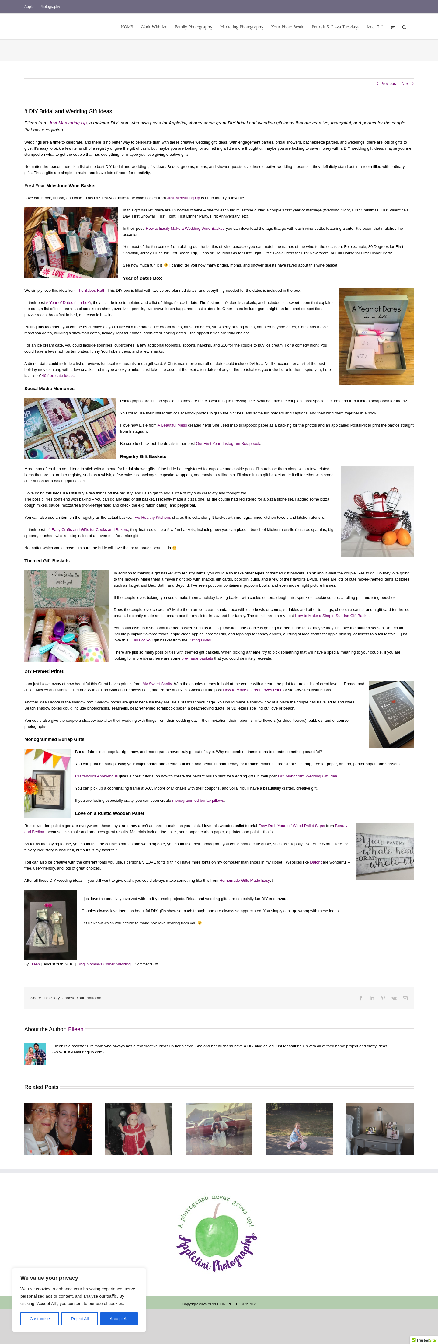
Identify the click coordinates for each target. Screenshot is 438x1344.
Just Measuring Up (68, 122)
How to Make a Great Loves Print (252, 690)
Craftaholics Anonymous (96, 776)
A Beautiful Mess (173, 425)
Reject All (80, 1318)
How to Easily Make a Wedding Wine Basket (185, 228)
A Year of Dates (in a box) (68, 302)
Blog (81, 964)
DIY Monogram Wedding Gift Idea (307, 776)
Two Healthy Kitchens (152, 517)
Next (405, 83)
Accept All (119, 1318)
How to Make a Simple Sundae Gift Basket (332, 615)
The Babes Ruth (91, 290)
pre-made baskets (197, 658)
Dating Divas (200, 640)
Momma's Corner (100, 964)
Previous (388, 83)
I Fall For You (141, 640)
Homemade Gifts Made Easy (244, 880)
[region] (79, 1300)
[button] (404, 26)
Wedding (123, 964)
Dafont (316, 862)
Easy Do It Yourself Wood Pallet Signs (292, 825)
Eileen (35, 964)
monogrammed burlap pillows (198, 800)
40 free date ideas (58, 375)
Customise (40, 1318)
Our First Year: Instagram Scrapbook (228, 443)
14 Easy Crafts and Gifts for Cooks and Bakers (87, 529)
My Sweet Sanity (157, 684)
